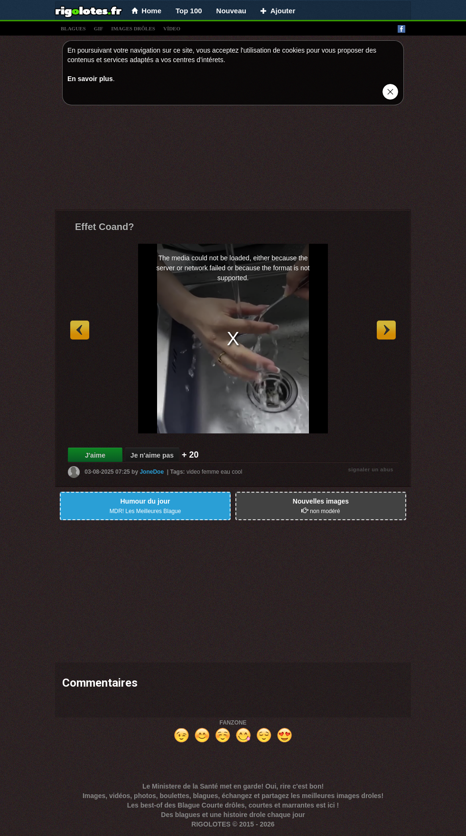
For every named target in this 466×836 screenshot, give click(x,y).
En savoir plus (90, 79)
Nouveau (231, 11)
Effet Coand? (104, 226)
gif (98, 28)
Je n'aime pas (152, 455)
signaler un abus (370, 469)
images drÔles (133, 28)
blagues (73, 28)
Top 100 (189, 11)
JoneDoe (152, 472)
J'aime (95, 455)
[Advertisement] (233, 159)
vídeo (171, 28)
